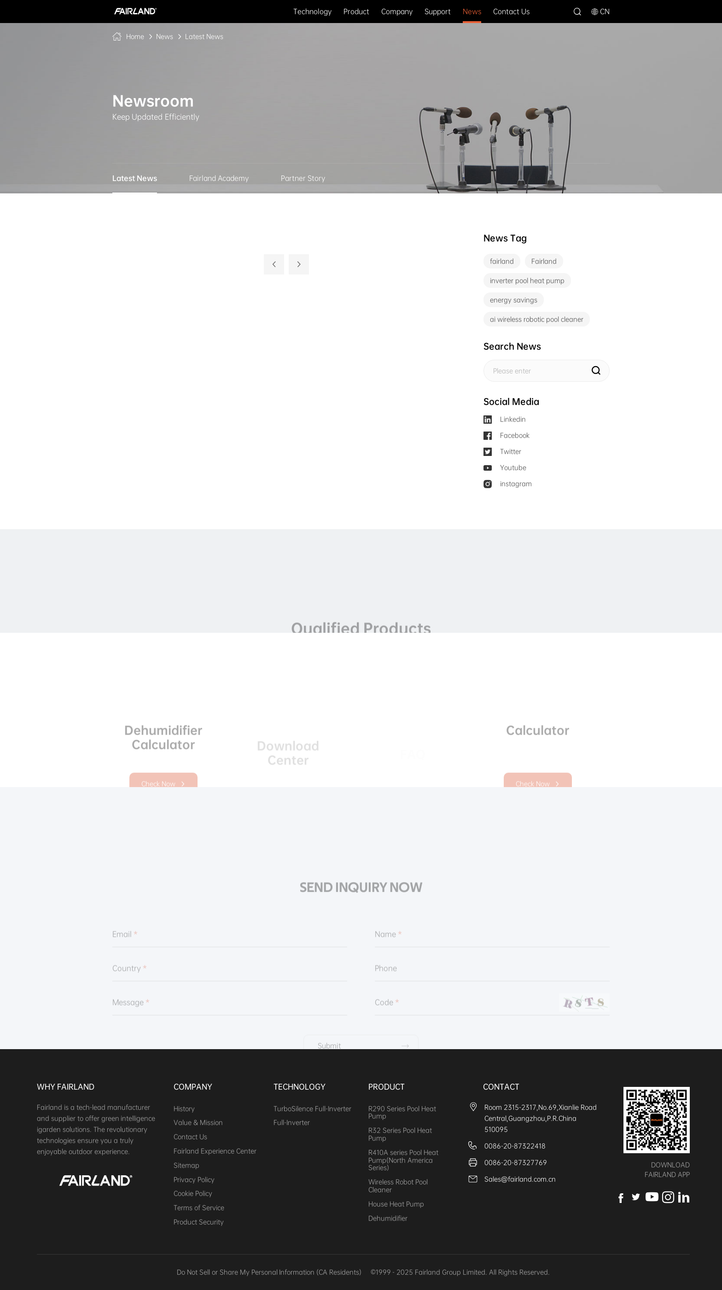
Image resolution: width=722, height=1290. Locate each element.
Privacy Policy (194, 1179)
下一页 (299, 264)
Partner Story (303, 178)
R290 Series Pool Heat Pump (402, 1112)
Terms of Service (199, 1207)
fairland (502, 261)
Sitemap (186, 1165)
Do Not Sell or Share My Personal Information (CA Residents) (269, 1272)
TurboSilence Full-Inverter (312, 1108)
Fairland (544, 261)
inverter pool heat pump (527, 280)
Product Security (199, 1222)
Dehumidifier (388, 1218)
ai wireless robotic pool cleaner (536, 319)
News (472, 11)
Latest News (204, 36)
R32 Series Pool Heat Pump (400, 1134)
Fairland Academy (219, 178)
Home (135, 36)
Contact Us (511, 11)
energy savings (513, 300)
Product (356, 11)
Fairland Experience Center (215, 1151)
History (184, 1108)
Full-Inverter (292, 1122)
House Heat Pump (396, 1204)
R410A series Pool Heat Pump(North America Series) (403, 1160)
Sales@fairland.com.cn (520, 1179)
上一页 (274, 264)
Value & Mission (198, 1122)
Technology (312, 11)
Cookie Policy (193, 1193)
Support (438, 11)
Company (397, 11)
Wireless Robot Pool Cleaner (398, 1186)
